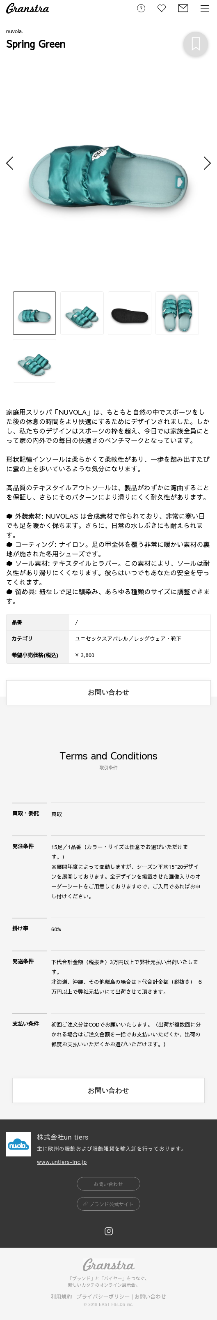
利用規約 (61, 1296)
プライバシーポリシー (103, 1296)
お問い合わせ (151, 1296)
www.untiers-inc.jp (62, 1161)
